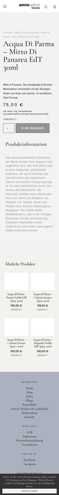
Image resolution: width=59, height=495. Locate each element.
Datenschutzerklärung (29, 440)
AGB (29, 432)
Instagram (29, 464)
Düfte (17, 32)
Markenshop (29, 413)
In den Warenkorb (32, 128)
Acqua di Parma (30, 32)
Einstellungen (29, 491)
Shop (29, 392)
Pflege (29, 400)
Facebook (29, 460)
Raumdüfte (30, 405)
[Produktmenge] (8, 128)
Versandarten (30, 445)
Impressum (29, 436)
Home (29, 388)
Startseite (7, 32)
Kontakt (29, 417)
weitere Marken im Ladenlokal (29, 409)
